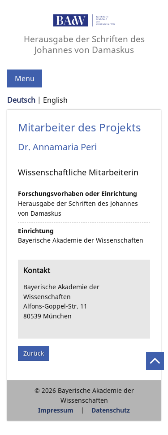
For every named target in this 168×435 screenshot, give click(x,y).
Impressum (55, 410)
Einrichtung (36, 230)
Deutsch (21, 100)
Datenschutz (110, 410)
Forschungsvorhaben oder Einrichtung (77, 193)
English (55, 100)
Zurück (33, 353)
